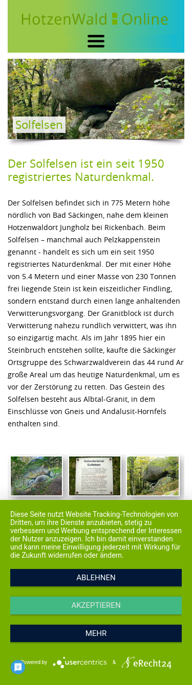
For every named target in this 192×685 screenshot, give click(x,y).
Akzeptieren (95, 605)
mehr (96, 633)
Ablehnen (95, 577)
